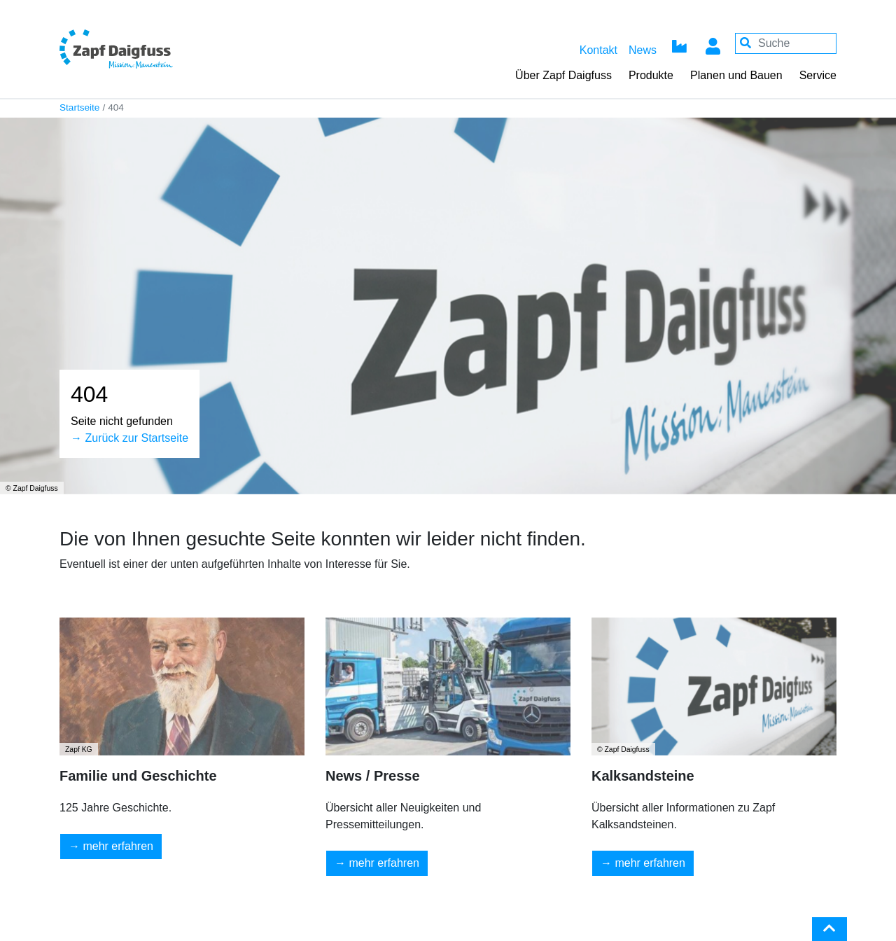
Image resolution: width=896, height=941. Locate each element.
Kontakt (598, 50)
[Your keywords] (785, 43)
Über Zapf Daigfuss (563, 75)
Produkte (651, 75)
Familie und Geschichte (138, 775)
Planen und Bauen (736, 75)
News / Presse (373, 775)
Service (817, 75)
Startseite (79, 107)
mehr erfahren (118, 846)
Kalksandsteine (643, 775)
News (643, 50)
